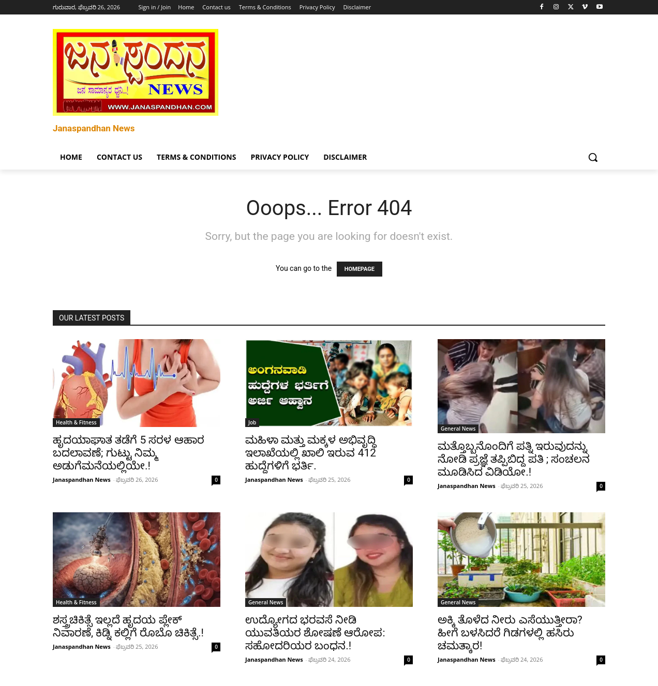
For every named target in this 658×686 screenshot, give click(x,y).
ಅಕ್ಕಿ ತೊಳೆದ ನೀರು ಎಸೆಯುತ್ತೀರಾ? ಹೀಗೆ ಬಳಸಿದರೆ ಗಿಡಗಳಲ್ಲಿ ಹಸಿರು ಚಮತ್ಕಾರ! (510, 633)
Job (252, 422)
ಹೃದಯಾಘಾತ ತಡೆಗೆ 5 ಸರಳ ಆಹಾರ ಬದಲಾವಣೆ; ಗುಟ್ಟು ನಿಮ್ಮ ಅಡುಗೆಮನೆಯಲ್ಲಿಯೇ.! (128, 453)
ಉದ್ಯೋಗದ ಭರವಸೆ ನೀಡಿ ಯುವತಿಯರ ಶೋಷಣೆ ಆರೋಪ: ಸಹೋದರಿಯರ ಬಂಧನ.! (315, 633)
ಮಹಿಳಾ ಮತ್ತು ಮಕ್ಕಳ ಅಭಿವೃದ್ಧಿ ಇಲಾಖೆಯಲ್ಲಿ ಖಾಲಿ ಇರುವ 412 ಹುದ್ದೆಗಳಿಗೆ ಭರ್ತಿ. (310, 453)
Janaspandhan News (82, 479)
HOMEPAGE (360, 269)
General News (458, 428)
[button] (592, 157)
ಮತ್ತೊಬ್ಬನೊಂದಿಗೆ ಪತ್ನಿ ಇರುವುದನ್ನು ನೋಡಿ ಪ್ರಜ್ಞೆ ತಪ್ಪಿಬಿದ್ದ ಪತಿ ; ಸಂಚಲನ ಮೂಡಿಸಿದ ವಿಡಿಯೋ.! (514, 459)
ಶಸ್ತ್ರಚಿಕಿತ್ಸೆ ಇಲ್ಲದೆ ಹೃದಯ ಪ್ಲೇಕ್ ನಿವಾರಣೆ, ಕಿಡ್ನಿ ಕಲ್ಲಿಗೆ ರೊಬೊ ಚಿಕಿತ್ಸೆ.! (128, 626)
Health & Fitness (76, 422)
